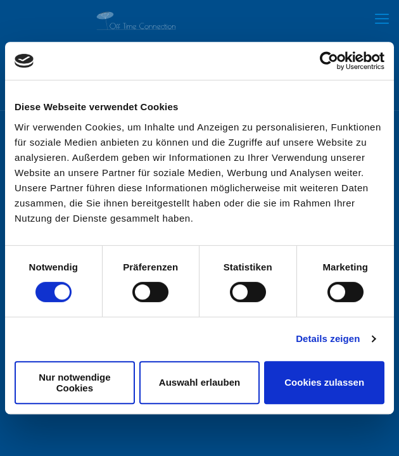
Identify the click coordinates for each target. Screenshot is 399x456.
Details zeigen (328, 338)
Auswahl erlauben (199, 382)
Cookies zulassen (324, 382)
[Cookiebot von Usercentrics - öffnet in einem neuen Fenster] (329, 60)
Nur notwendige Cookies (74, 382)
